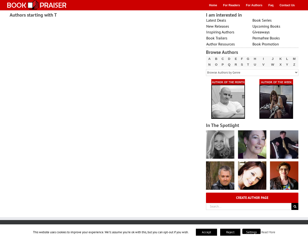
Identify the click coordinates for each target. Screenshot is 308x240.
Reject (230, 232)
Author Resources (220, 44)
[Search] (294, 206)
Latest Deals (216, 20)
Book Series (262, 20)
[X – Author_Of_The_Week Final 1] (276, 81)
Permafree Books (266, 38)
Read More (268, 232)
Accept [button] (206, 232)
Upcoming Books (266, 26)
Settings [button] (251, 232)
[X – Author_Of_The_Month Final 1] (228, 81)
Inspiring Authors (220, 32)
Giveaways (261, 32)
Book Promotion (265, 44)
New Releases (217, 26)
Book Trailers (216, 38)
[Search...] (248, 206)
